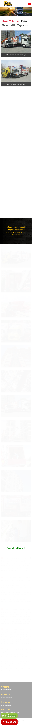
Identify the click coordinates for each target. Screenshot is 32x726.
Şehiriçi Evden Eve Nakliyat (16, 84)
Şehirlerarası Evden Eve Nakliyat (16, 55)
